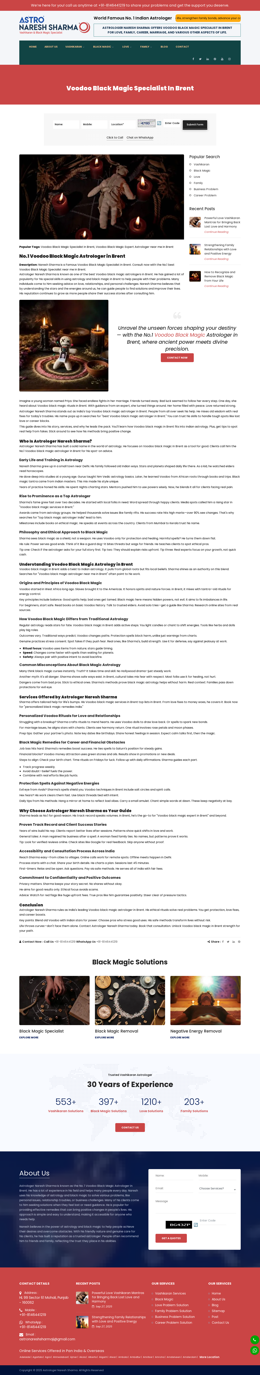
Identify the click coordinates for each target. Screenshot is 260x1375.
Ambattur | (136, 1357)
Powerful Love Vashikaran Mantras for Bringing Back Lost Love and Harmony (222, 222)
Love (125, 46)
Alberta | (93, 1357)
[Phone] (251, 1337)
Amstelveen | (174, 1357)
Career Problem (205, 195)
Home (33, 46)
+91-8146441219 (111, 5)
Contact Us (130, 1127)
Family (144, 46)
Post (215, 1317)
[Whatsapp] (252, 1348)
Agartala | (38, 1357)
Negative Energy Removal (196, 1031)
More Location (209, 1357)
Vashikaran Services (170, 1293)
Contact (182, 46)
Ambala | (123, 1357)
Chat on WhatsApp (140, 138)
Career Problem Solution (173, 1323)
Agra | (48, 1357)
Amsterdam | (190, 1357)
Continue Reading (216, 232)
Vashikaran (73, 46)
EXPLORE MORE (28, 1037)
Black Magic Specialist (41, 1031)
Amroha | (160, 1357)
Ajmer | (74, 1357)
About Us (51, 46)
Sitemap (218, 1311)
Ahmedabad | (61, 1357)
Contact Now (177, 357)
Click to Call (115, 138)
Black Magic (102, 46)
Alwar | (113, 1357)
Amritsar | (148, 1357)
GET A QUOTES (171, 1238)
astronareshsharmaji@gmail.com (45, 1339)
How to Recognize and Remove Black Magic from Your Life (219, 276)
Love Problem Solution (172, 1305)
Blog (164, 46)
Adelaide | (26, 1357)
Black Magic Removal (116, 1031)
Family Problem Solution (173, 1311)
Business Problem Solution (175, 1317)
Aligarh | (104, 1357)
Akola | (83, 1357)
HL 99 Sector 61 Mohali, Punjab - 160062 (44, 1300)
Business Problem (206, 189)
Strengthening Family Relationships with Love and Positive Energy (220, 249)
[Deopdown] (217, 1189)
